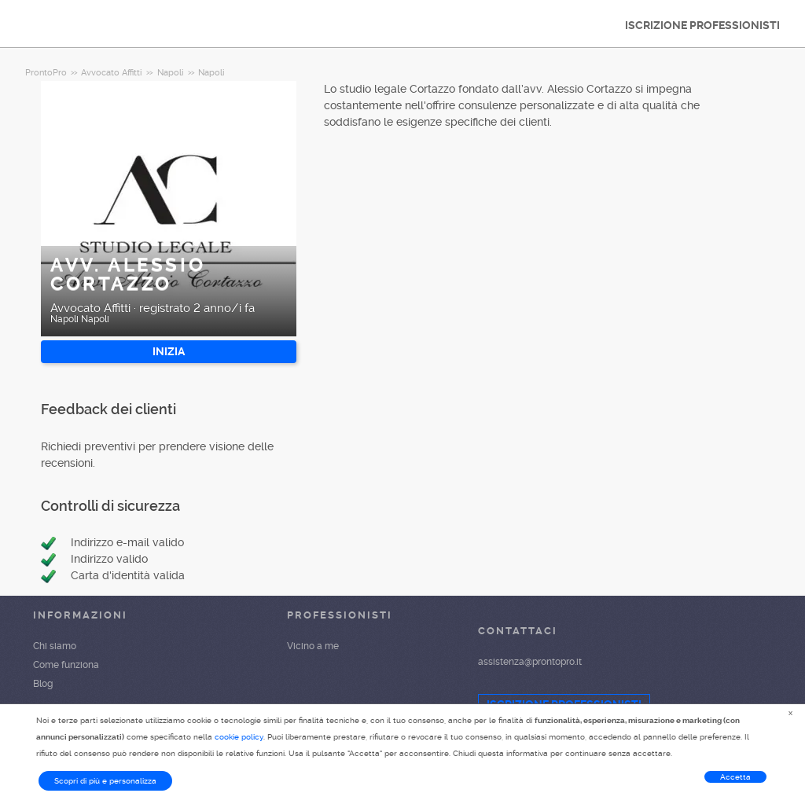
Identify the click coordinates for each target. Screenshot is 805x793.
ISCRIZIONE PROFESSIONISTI (702, 25)
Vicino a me (313, 646)
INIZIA (169, 351)
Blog (43, 683)
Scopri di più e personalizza (105, 780)
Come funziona (66, 664)
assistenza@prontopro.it (530, 661)
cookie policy (239, 736)
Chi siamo (54, 646)
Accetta (735, 777)
